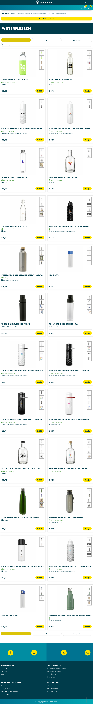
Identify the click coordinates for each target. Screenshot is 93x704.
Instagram (52, 688)
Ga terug (5, 13)
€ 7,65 (4, 578)
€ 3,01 (4, 91)
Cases (3, 674)
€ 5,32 (51, 237)
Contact (4, 668)
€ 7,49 (51, 529)
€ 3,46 (51, 91)
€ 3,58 (4, 140)
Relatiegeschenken (24, 13)
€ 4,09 (4, 189)
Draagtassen (6, 694)
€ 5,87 (52, 286)
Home (13, 13)
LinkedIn (52, 691)
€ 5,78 (4, 480)
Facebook (52, 686)
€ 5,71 (4, 382)
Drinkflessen (5, 686)
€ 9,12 (51, 626)
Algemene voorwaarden (56, 668)
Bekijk (39, 91)
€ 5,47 (4, 286)
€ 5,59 (4, 333)
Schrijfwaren (5, 688)
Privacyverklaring (54, 671)
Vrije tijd (51, 13)
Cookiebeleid (52, 674)
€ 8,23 (4, 626)
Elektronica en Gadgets (10, 691)
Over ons (4, 671)
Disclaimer (51, 677)
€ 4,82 (52, 189)
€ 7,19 (4, 529)
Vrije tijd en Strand (39, 13)
